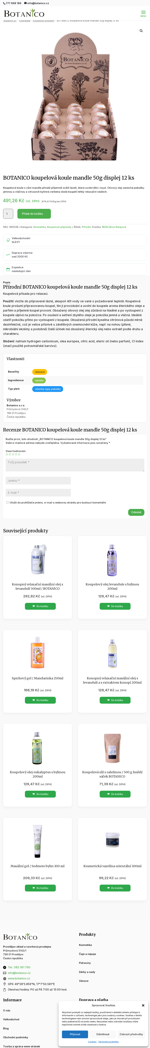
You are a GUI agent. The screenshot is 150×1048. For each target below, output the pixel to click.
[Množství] (8, 214)
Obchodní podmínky (108, 1041)
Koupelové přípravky (43, 21)
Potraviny (85, 963)
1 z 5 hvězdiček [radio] (7, 454)
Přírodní (86, 226)
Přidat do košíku (32, 213)
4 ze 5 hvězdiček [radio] (16, 454)
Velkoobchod (11, 1019)
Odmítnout (102, 1034)
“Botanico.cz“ (10, 21)
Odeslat (136, 512)
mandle (39, 380)
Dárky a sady (87, 972)
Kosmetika (24, 21)
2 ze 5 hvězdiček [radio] (10, 454)
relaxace (40, 371)
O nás (6, 1010)
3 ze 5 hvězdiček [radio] (13, 454)
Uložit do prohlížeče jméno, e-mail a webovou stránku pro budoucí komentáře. (58, 502)
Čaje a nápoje (87, 954)
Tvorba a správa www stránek (21, 1046)
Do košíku (40, 606)
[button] (143, 1005)
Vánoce (83, 980)
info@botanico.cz (19, 973)
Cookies (92, 1041)
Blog (6, 1028)
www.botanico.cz (19, 978)
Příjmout (75, 1034)
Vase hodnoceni (16, 451)
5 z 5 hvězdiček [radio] (19, 454)
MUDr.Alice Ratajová (114, 226)
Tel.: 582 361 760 (19, 967)
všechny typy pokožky (48, 388)
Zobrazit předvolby (131, 1034)
